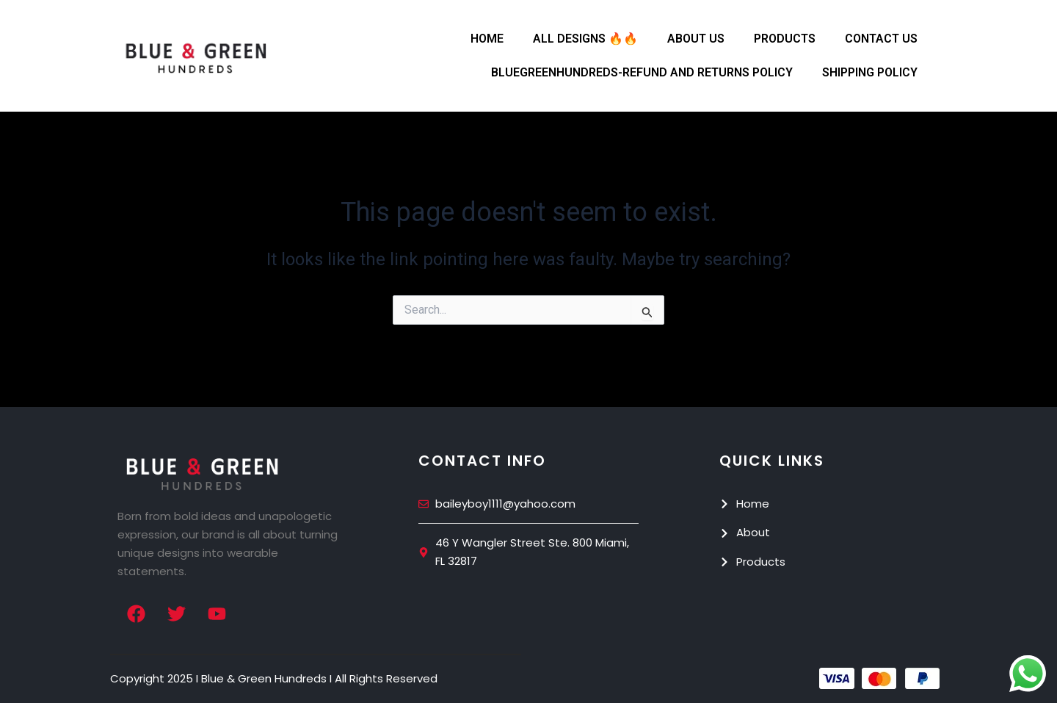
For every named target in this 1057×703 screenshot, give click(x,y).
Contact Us (881, 39)
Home (487, 39)
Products (785, 39)
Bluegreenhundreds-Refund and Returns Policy (642, 72)
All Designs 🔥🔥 (585, 39)
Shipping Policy (870, 72)
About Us (695, 39)
